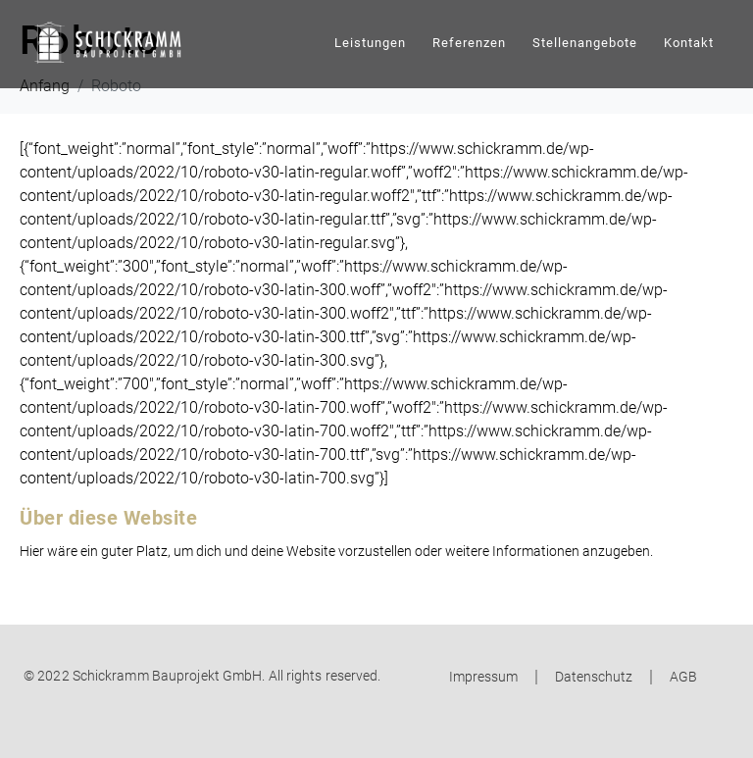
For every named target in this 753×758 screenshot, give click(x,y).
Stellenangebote (584, 42)
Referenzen (469, 42)
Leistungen (370, 42)
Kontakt (689, 42)
